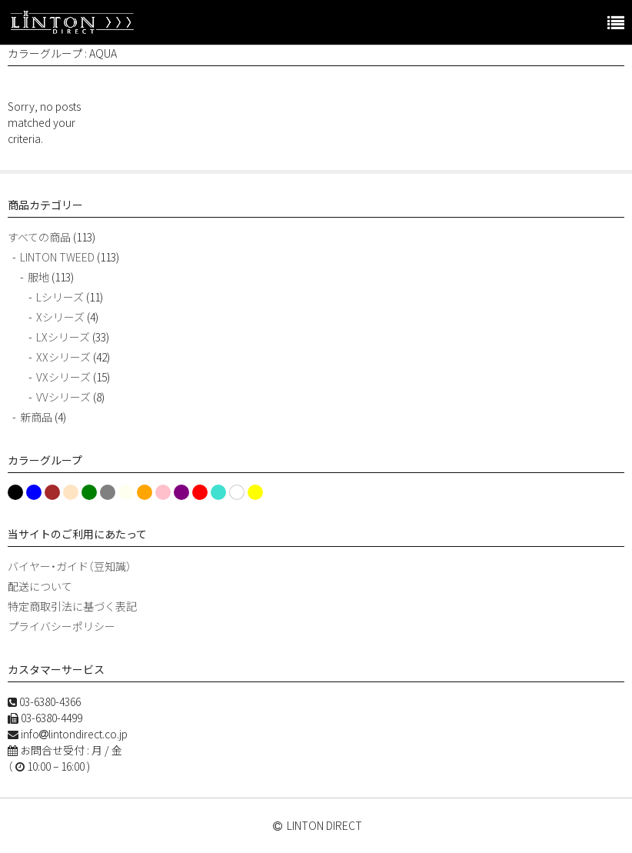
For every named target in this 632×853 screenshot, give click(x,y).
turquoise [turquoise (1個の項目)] (218, 493)
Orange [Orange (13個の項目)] (144, 492)
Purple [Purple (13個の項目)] (181, 492)
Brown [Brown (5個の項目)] (52, 492)
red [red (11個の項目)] (197, 492)
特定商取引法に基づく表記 (72, 606)
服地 (38, 277)
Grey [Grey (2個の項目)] (105, 492)
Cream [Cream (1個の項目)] (69, 493)
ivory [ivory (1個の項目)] (124, 493)
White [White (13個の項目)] (236, 492)
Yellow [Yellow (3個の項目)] (255, 492)
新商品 (36, 417)
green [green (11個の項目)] (86, 492)
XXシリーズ (63, 357)
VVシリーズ (63, 397)
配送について (40, 586)
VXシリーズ (63, 377)
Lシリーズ (60, 297)
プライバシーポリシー (61, 626)
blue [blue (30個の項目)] (33, 492)
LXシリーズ (63, 337)
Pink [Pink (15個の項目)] (163, 492)
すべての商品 (39, 237)
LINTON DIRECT (324, 825)
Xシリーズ (60, 317)
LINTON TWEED (57, 257)
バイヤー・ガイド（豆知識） (69, 566)
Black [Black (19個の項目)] (14, 492)
